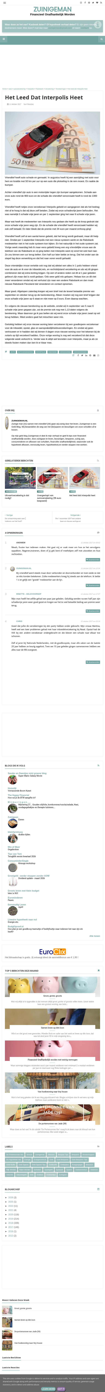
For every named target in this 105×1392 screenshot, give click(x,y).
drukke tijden (24, 834)
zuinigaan (63, 1175)
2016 (11, 1231)
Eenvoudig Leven (17, 904)
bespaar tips (63, 1155)
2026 (11, 1197)
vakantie (9, 1175)
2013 (11, 1236)
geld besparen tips (79, 1160)
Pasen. (11, 900)
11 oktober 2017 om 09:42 (90, 543)
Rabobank (52, 352)
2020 (11, 1214)
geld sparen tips (39, 1165)
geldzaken (64, 1165)
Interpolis (40, 352)
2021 (11, 1210)
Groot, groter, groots (52, 996)
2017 (11, 1227)
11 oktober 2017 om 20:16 (90, 621)
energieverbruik (40, 1160)
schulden (37, 1170)
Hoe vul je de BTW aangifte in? (22, 798)
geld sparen (24, 1165)
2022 (11, 1206)
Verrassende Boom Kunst (19, 791)
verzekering (65, 352)
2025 (11, 1202)
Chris (19, 621)
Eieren (21, 819)
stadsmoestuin (81, 1170)
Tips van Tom (15, 854)
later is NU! (13, 893)
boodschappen (88, 1155)
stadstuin (94, 1170)
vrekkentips (51, 1175)
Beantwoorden (94, 560)
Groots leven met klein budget (23, 891)
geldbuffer (53, 1165)
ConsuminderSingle (18, 861)
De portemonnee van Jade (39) (52, 1123)
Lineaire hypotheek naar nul (22, 919)
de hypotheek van (13, 1160)
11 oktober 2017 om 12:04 (90, 568)
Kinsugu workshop (26, 863)
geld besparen (62, 1160)
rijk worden (11, 1170)
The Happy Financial (18, 795)
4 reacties (29, 104)
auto (13, 352)
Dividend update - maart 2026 (31, 878)
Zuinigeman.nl (23, 568)
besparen (75, 1155)
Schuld (29, 1155)
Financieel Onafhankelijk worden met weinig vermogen (52, 1060)
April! (20, 907)
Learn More (48, 1389)
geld (51, 1160)
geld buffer (10, 1165)
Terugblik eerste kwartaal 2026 (22, 856)
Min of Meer (14, 847)
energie (27, 1160)
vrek (31, 1175)
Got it (61, 1389)
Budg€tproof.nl (16, 926)
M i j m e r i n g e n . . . (19, 802)
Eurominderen (15, 898)
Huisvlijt (12, 788)
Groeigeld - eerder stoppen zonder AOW (28, 876)
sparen (69, 1170)
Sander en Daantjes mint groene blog (27, 773)
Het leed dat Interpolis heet (82, 495)
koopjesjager (77, 1165)
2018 (11, 1223)
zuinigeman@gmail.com (60, 28)
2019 (11, 1219)
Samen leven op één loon (52, 1028)
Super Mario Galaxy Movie (30, 776)
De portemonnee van (14, 1155)
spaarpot (59, 1170)
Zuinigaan (13, 817)
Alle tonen (94, 936)
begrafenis (11, 491)
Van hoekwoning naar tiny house (52, 1092)
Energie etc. (13, 922)
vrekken (40, 1175)
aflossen (51, 1155)
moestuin (89, 1165)
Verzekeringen (80, 352)
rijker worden (24, 1170)
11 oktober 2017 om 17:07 (90, 594)
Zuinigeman (52, 9)
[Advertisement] (52, 67)
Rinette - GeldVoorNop (28, 594)
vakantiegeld (21, 1175)
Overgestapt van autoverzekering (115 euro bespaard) (49, 498)
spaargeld (48, 1170)
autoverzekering (25, 352)
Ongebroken (13, 849)
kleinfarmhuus (15, 832)
